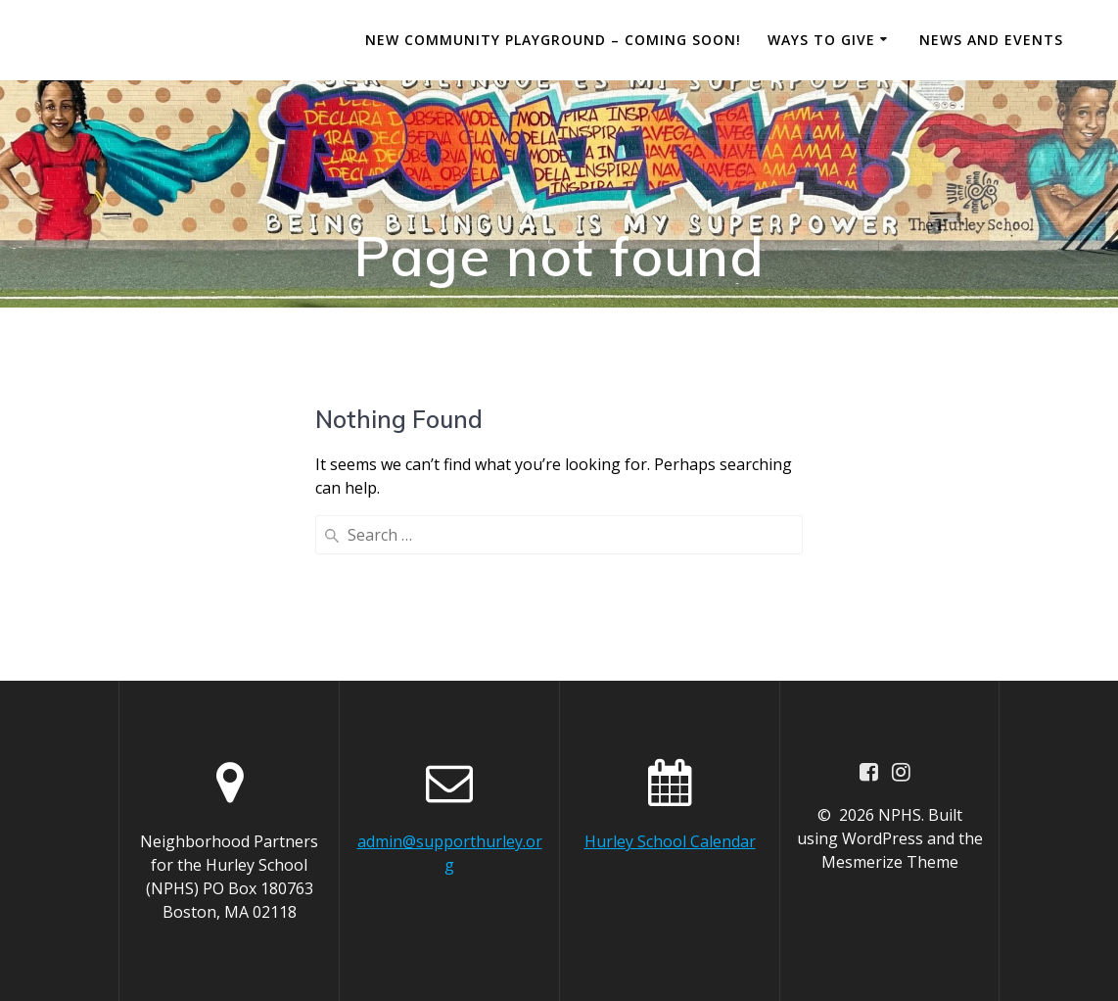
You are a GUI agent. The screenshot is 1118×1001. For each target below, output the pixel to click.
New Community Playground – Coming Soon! (553, 39)
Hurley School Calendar (670, 841)
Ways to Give (821, 39)
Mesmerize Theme (889, 862)
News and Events (991, 39)
